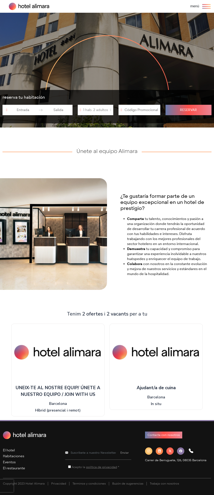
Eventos (9, 462)
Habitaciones (13, 456)
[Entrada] (23, 110)
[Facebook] (182, 451)
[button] (193, 451)
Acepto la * (95, 467)
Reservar (188, 110)
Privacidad (58, 483)
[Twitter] (171, 451)
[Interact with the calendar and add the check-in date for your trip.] (6, 110)
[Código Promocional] (141, 110)
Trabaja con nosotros (164, 483)
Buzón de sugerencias (127, 483)
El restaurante (14, 468)
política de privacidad (101, 467)
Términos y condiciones (89, 483)
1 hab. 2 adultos (95, 110)
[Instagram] (150, 451)
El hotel (9, 450)
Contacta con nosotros (164, 435)
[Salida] (58, 110)
